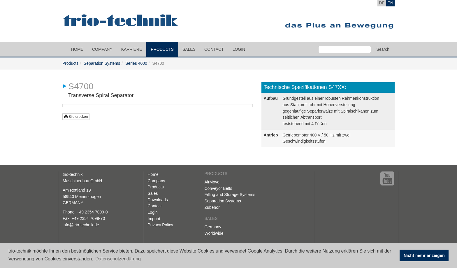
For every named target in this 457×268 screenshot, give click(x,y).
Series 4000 (136, 63)
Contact (214, 49)
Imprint (154, 218)
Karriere (131, 49)
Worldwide (214, 233)
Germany (213, 227)
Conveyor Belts (218, 188)
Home (77, 49)
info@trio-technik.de (81, 225)
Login (239, 49)
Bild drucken (76, 117)
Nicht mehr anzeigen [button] (424, 255)
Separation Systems (102, 63)
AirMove (212, 182)
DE (381, 3)
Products (162, 49)
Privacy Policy (160, 225)
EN (390, 3)
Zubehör (212, 207)
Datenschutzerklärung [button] (118, 258)
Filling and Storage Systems (230, 194)
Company (102, 49)
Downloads (158, 199)
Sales (189, 49)
